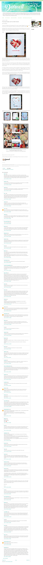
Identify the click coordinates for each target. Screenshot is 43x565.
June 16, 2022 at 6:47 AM (7, 499)
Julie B (5, 187)
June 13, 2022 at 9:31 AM (7, 296)
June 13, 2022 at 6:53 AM (7, 257)
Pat (4, 425)
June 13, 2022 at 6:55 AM (7, 262)
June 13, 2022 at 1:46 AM (7, 199)
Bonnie (5, 226)
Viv (4, 327)
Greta (9, 149)
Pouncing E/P (11, 169)
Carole (5, 454)
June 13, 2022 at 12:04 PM (7, 329)
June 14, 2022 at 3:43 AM (7, 422)
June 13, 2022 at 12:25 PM (7, 335)
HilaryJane (5, 233)
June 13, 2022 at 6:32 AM (7, 248)
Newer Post (4, 560)
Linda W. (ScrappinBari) (7, 265)
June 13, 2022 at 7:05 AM (7, 270)
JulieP (5, 214)
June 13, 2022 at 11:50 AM (7, 324)
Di (4, 479)
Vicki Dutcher (6, 260)
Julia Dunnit (5, 313)
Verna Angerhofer (6, 496)
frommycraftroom (6, 541)
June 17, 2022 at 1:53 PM (7, 522)
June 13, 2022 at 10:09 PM (7, 406)
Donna (5, 346)
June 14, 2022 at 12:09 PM (7, 446)
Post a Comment (5, 558)
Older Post (27, 560)
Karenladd (5, 547)
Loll (4, 519)
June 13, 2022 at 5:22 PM (7, 385)
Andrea (5, 299)
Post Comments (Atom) (9, 561)
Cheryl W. (5, 468)
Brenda (5, 502)
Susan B (5, 443)
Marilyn (5, 418)
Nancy (5, 534)
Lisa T (5, 208)
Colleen (7, 149)
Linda (11, 149)
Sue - (4, 193)
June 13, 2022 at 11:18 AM (7, 317)
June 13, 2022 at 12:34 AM (7, 184)
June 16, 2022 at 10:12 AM (7, 516)
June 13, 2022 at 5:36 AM (7, 236)
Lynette (5, 360)
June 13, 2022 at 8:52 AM (7, 287)
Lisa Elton (5, 382)
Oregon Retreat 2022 (7, 169)
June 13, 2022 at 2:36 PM (7, 363)
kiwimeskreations (6, 409)
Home (16, 560)
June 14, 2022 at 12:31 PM (7, 451)
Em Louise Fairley (6, 221)
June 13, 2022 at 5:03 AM (7, 223)
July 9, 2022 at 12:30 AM (7, 556)
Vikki (14, 149)
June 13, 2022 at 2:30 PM (7, 357)
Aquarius (5, 181)
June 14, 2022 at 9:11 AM (7, 440)
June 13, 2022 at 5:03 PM (7, 379)
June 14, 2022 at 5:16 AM (7, 430)
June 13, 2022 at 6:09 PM (7, 392)
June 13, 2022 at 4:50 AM (7, 218)
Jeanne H (5, 332)
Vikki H (5, 320)
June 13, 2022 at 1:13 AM (7, 190)
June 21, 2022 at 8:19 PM (7, 544)
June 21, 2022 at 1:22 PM (7, 538)
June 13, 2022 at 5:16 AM (7, 230)
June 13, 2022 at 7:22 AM (7, 281)
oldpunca (5, 351)
